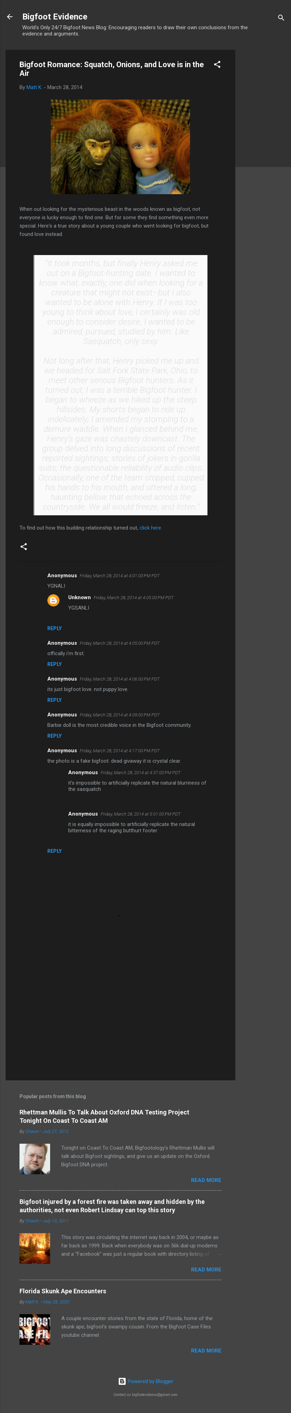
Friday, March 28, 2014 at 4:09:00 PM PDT (120, 714)
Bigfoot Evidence (54, 17)
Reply (54, 628)
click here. (151, 528)
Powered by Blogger (145, 1381)
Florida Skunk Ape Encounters (62, 1291)
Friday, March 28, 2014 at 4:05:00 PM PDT (134, 597)
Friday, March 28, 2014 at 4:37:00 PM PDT (141, 772)
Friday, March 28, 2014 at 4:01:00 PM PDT (120, 575)
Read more (206, 1180)
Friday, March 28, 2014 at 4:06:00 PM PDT (120, 679)
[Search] (281, 19)
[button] (217, 65)
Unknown (79, 597)
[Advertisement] (263, 154)
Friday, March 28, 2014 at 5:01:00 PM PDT (141, 814)
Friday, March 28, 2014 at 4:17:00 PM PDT (120, 750)
